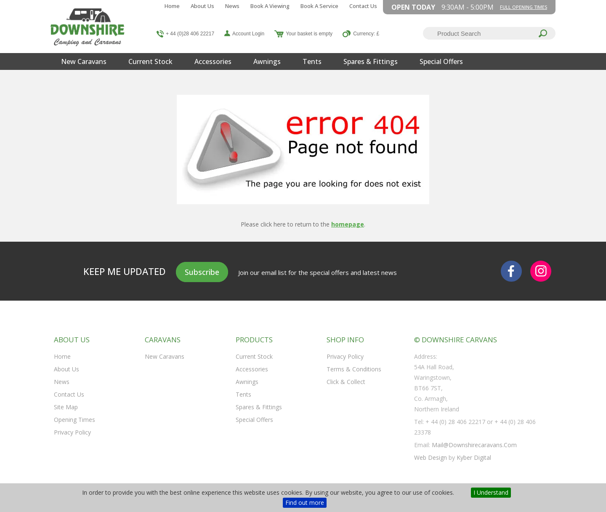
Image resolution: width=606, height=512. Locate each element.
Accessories (212, 61)
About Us (202, 6)
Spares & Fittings (370, 61)
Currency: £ (366, 34)
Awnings (267, 61)
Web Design (430, 457)
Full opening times (523, 7)
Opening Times (74, 420)
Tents (312, 61)
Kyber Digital (474, 457)
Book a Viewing (270, 6)
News (232, 6)
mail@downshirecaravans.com (474, 445)
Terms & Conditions (354, 369)
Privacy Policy (72, 432)
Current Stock (150, 61)
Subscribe (202, 272)
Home (172, 6)
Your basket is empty (309, 34)
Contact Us (363, 6)
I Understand (490, 492)
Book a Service (319, 6)
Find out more (304, 503)
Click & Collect (346, 382)
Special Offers (441, 61)
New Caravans (83, 61)
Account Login (248, 34)
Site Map (66, 407)
